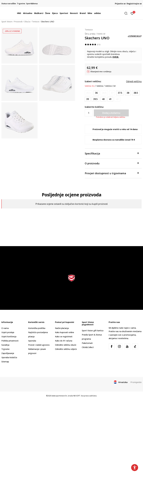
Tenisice (35, 21)
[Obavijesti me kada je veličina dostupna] (88, 92)
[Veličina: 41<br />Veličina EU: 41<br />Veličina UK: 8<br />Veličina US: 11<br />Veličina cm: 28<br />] (110, 99)
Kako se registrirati (63, 336)
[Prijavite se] (132, 13)
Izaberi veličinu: (93, 81)
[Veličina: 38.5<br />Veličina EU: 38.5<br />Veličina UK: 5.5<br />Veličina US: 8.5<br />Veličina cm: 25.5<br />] (136, 92)
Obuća (27, 21)
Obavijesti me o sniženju (100, 71)
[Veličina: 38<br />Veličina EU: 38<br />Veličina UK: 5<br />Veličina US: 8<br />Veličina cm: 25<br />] (128, 92)
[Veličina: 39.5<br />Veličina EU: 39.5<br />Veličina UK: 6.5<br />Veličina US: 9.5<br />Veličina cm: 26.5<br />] (95, 99)
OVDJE (115, 57)
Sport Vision (6, 21)
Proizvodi (18, 21)
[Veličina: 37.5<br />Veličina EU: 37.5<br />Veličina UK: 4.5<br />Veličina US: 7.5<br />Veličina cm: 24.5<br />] (120, 92)
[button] (127, 13)
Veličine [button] (99, 86)
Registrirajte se (134, 3)
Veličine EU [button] (90, 86)
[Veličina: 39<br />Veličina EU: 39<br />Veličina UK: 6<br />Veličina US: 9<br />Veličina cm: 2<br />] (87, 99)
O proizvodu (112, 163)
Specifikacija (112, 153)
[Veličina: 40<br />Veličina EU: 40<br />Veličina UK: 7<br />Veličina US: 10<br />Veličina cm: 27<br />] (103, 99)
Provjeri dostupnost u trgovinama (112, 173)
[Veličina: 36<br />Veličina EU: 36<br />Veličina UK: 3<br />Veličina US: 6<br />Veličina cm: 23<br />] (96, 92)
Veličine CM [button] (110, 86)
